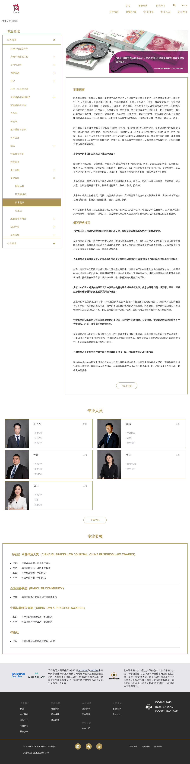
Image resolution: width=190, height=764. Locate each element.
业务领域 (86, 708)
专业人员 (86, 728)
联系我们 (160, 5)
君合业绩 (55, 714)
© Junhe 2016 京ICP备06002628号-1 (39, 746)
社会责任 (24, 731)
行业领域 (86, 714)
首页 (127, 5)
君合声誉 (55, 720)
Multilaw (94, 670)
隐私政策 (158, 746)
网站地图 (146, 746)
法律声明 (133, 746)
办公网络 (24, 714)
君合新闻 (55, 708)
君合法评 (117, 708)
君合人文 (117, 714)
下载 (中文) (126, 386)
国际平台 (24, 720)
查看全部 (95, 520)
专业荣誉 (24, 726)
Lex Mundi (83, 670)
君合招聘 (142, 5)
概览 (22, 708)
